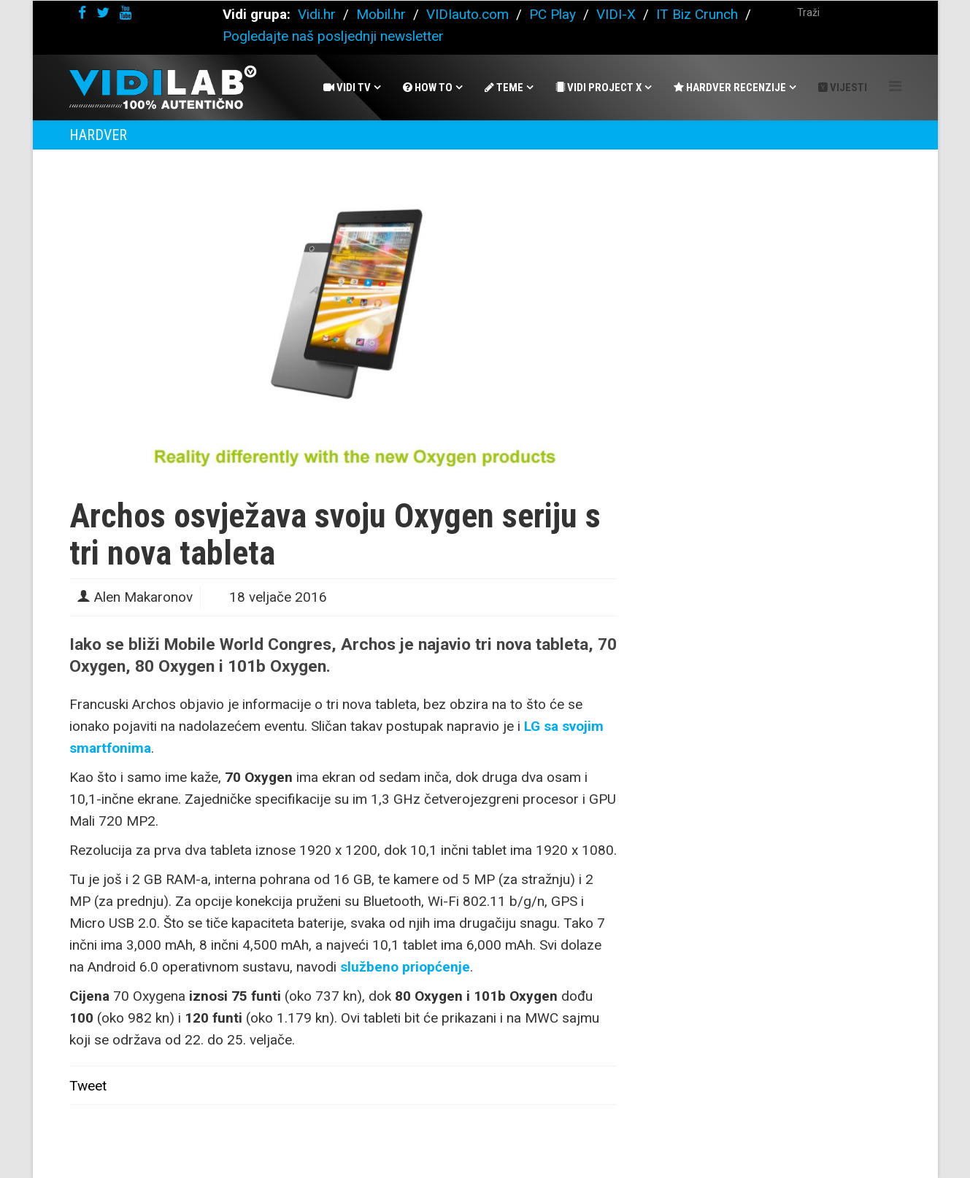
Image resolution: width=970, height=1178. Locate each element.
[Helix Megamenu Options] (895, 86)
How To (428, 87)
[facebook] (82, 12)
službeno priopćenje (405, 966)
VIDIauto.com (467, 14)
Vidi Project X (598, 87)
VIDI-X (617, 14)
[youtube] (125, 12)
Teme (504, 87)
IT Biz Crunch (697, 14)
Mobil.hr (381, 14)
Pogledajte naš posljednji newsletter (333, 36)
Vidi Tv (347, 87)
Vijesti (842, 87)
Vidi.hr (318, 14)
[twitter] (102, 12)
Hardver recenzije (730, 87)
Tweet (88, 1085)
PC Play (552, 14)
